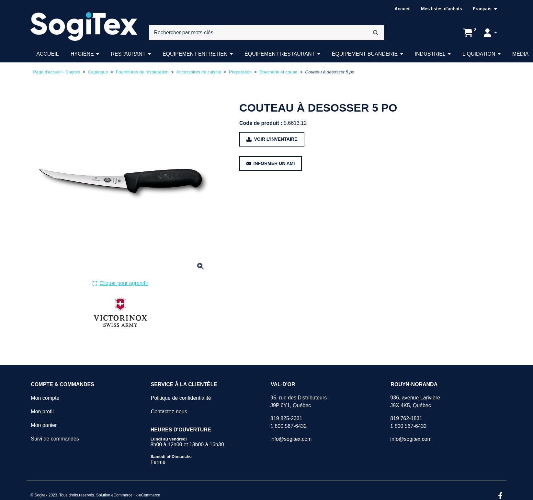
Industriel (430, 54)
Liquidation (478, 54)
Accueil (402, 8)
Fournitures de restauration (142, 72)
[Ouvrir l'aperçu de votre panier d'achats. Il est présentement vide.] (468, 32)
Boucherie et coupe (278, 72)
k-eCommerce (148, 495)
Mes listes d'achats (441, 8)
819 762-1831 (406, 418)
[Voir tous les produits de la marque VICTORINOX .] (120, 312)
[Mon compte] (490, 32)
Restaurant (128, 54)
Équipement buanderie (365, 54)
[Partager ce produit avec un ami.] (270, 163)
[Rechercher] (375, 33)
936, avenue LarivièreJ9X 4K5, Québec (415, 401)
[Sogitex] (83, 26)
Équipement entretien (195, 54)
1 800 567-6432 (288, 426)
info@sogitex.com (291, 439)
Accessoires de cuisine (198, 72)
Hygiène (82, 54)
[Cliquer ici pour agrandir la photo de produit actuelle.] (120, 283)
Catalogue (98, 72)
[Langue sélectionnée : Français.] (485, 9)
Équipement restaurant (279, 54)
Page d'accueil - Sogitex (56, 72)
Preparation (240, 72)
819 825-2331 (286, 418)
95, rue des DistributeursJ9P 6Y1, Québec (298, 401)
